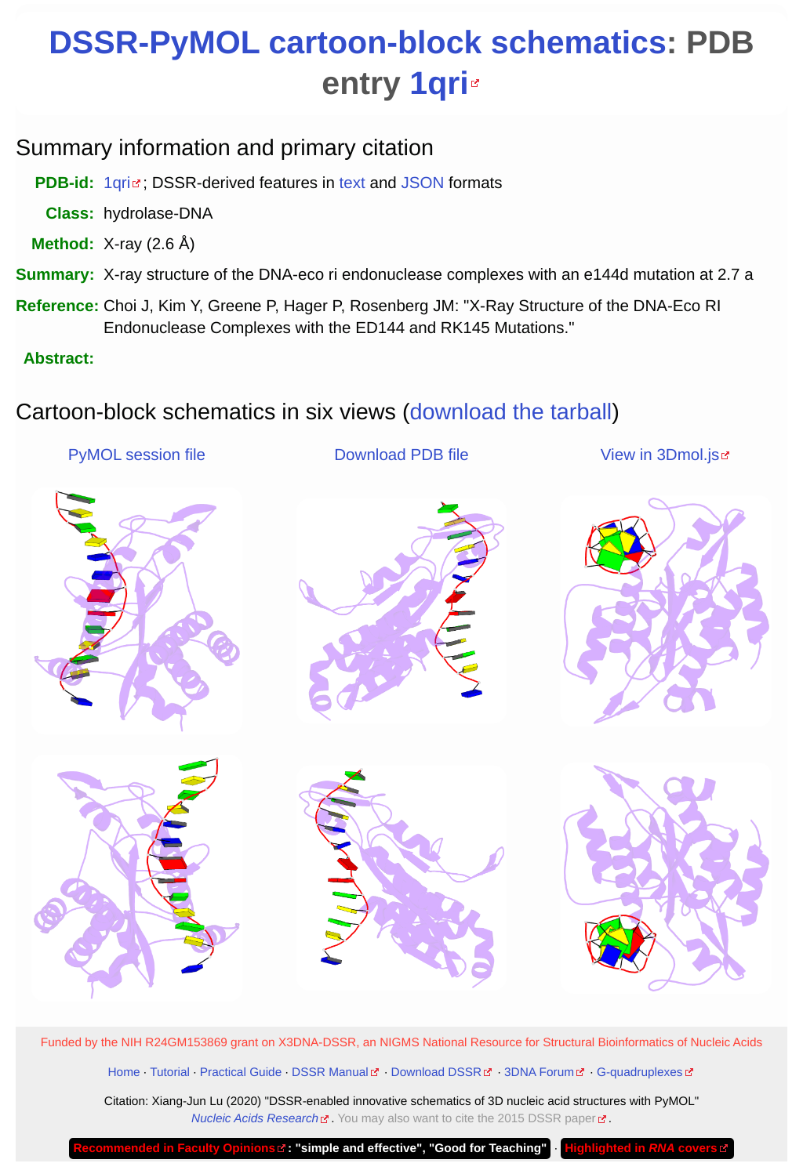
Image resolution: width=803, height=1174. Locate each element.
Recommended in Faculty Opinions (174, 1148)
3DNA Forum (539, 1072)
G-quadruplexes (640, 1072)
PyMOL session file (136, 455)
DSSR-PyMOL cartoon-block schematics (358, 42)
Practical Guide (241, 1072)
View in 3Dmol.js (660, 455)
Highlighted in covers (641, 1148)
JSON (422, 183)
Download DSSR (436, 1072)
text (352, 183)
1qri (438, 83)
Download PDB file (401, 455)
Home (123, 1072)
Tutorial (170, 1072)
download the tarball (511, 412)
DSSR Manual (330, 1072)
